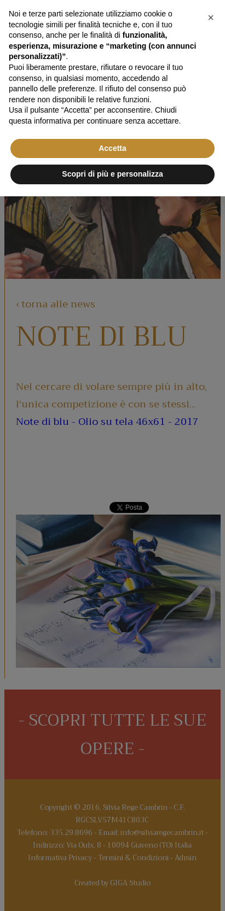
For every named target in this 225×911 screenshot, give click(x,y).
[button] (211, 17)
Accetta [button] (112, 148)
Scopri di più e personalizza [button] (112, 174)
